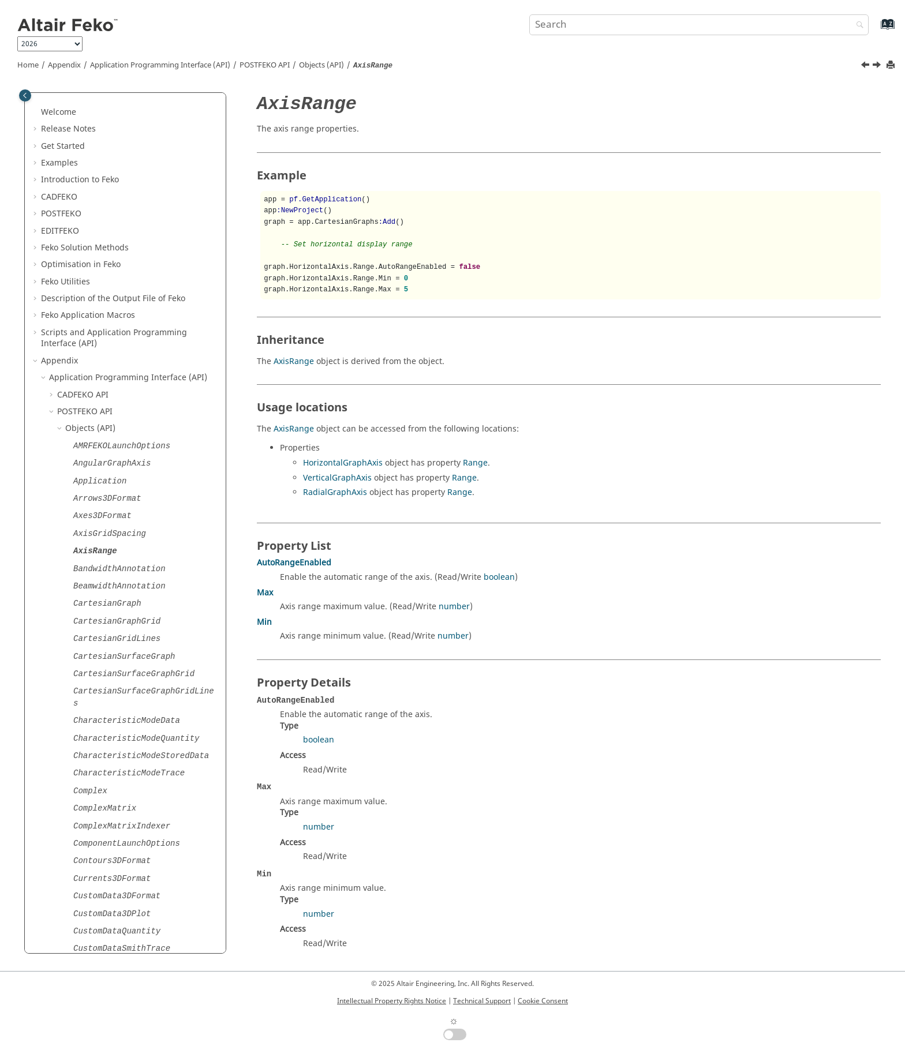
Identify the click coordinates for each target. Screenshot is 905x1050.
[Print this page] (891, 65)
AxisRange (294, 361)
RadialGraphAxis (335, 492)
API (265, 65)
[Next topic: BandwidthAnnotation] (877, 66)
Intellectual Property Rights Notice (391, 1001)
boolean (499, 577)
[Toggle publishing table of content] (25, 95)
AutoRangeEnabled (294, 563)
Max (265, 593)
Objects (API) (321, 65)
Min (264, 622)
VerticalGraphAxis (337, 478)
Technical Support (482, 1001)
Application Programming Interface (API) (160, 65)
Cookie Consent (543, 1001)
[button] (52, 97)
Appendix (64, 65)
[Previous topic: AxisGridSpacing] (866, 66)
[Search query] (699, 24)
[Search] (857, 25)
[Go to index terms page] (875, 30)
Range (475, 463)
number (454, 607)
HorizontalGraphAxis (343, 463)
